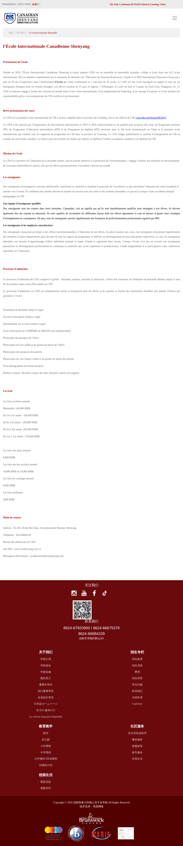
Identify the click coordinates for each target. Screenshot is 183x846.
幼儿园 (46, 739)
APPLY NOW (24, 4)
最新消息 (45, 781)
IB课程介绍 (45, 765)
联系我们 (137, 691)
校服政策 (137, 746)
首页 (11, 32)
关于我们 (20, 32)
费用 (137, 672)
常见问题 (137, 684)
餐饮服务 (137, 739)
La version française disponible (43, 32)
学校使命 (45, 665)
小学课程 (45, 746)
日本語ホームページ (46, 703)
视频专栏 (45, 788)
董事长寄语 (45, 684)
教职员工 (45, 678)
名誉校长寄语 (46, 697)
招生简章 (137, 678)
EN (36, 4)
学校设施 (45, 672)
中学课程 (45, 752)
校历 (45, 733)
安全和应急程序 (137, 733)
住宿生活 (137, 758)
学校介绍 (45, 659)
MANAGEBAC (9, 4)
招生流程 (137, 665)
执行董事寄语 (46, 691)
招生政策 (137, 659)
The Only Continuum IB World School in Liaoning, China (138, 4)
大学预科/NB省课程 (45, 758)
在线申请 (137, 697)
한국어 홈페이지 (46, 710)
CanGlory (137, 703)
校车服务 (137, 752)
